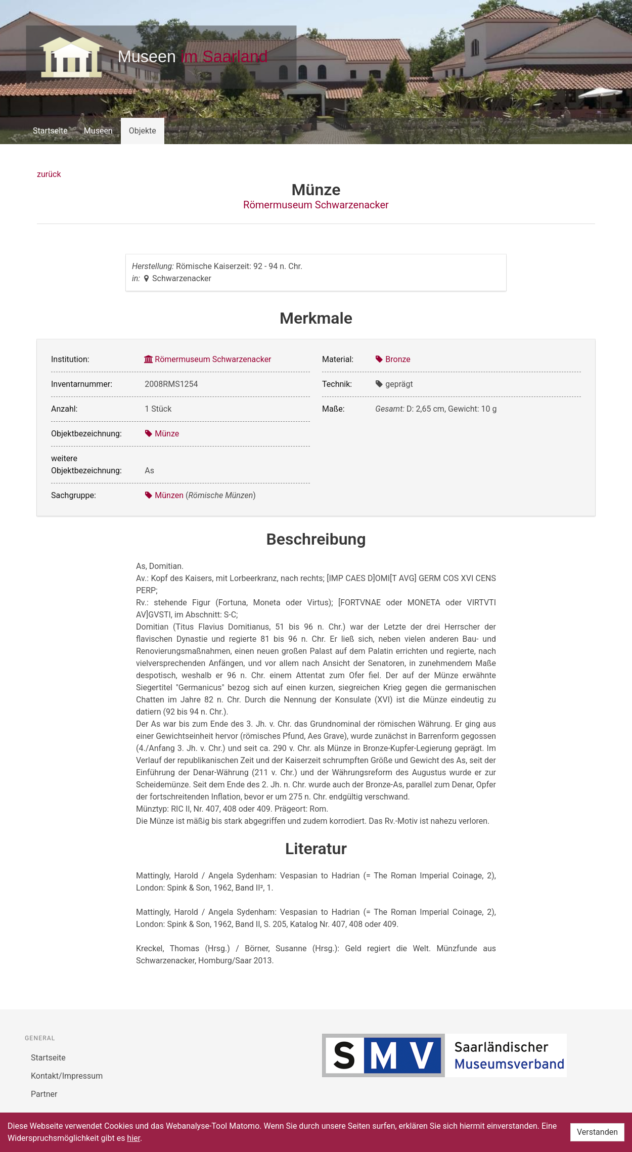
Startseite (50, 131)
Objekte (142, 131)
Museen (98, 131)
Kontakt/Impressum (67, 1076)
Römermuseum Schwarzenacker (316, 205)
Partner (44, 1094)
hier (133, 1138)
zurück (49, 174)
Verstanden (597, 1132)
